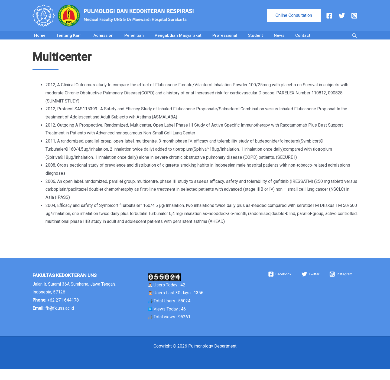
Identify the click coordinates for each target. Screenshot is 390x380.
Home (40, 40)
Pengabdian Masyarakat (178, 40)
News (279, 40)
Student (255, 40)
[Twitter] (342, 15)
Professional (224, 40)
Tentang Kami (69, 40)
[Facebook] (329, 15)
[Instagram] (354, 15)
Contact (302, 40)
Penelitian (134, 40)
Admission (103, 40)
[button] (294, 15)
